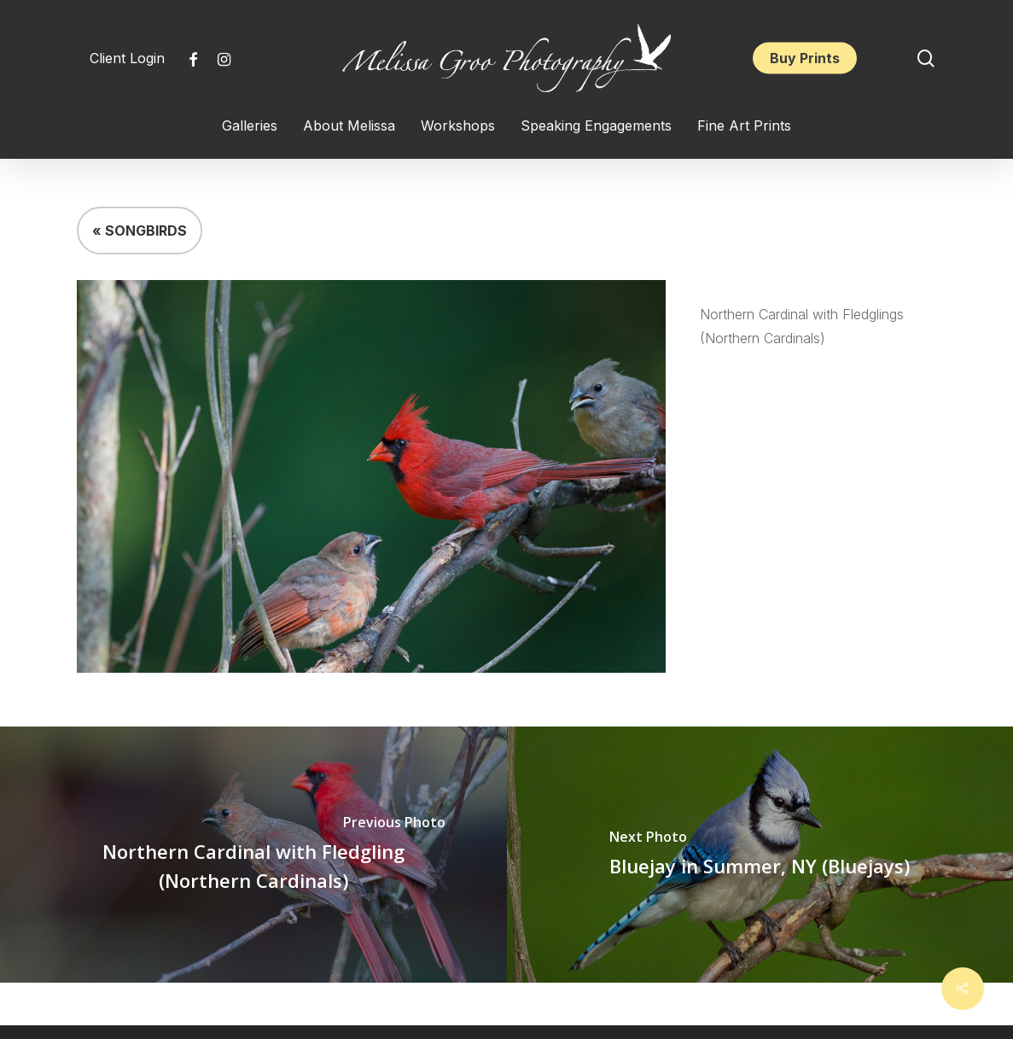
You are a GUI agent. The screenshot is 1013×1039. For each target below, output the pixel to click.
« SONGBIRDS (139, 230)
